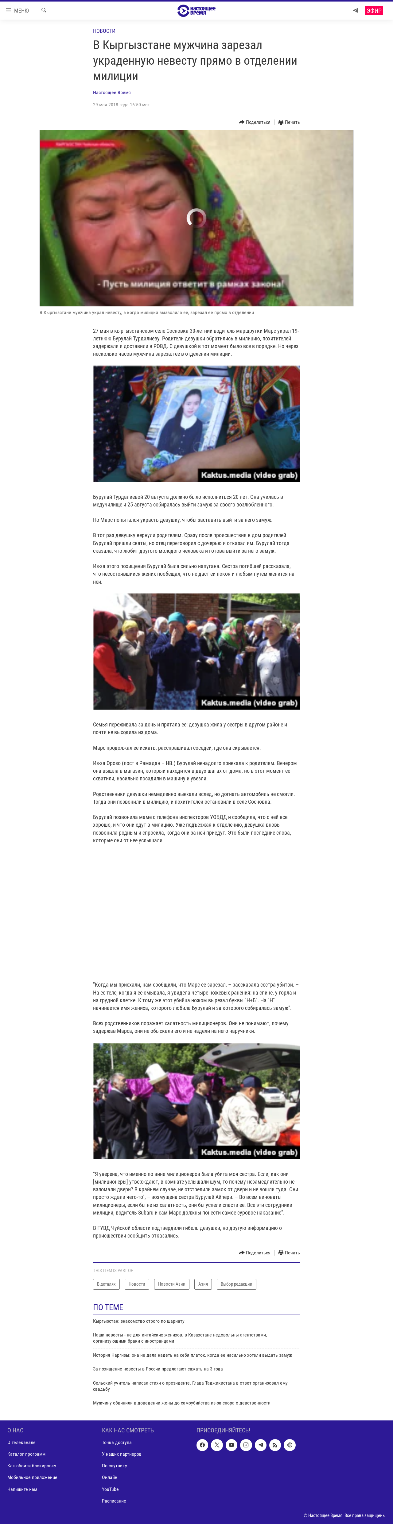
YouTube (110, 1489)
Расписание (114, 1500)
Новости (104, 31)
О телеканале (21, 1442)
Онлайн (109, 1477)
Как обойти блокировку (31, 1466)
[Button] (255, 122)
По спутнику (114, 1466)
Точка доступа (117, 1442)
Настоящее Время (112, 92)
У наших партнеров (122, 1454)
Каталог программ (26, 1454)
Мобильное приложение (32, 1477)
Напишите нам (22, 1489)
